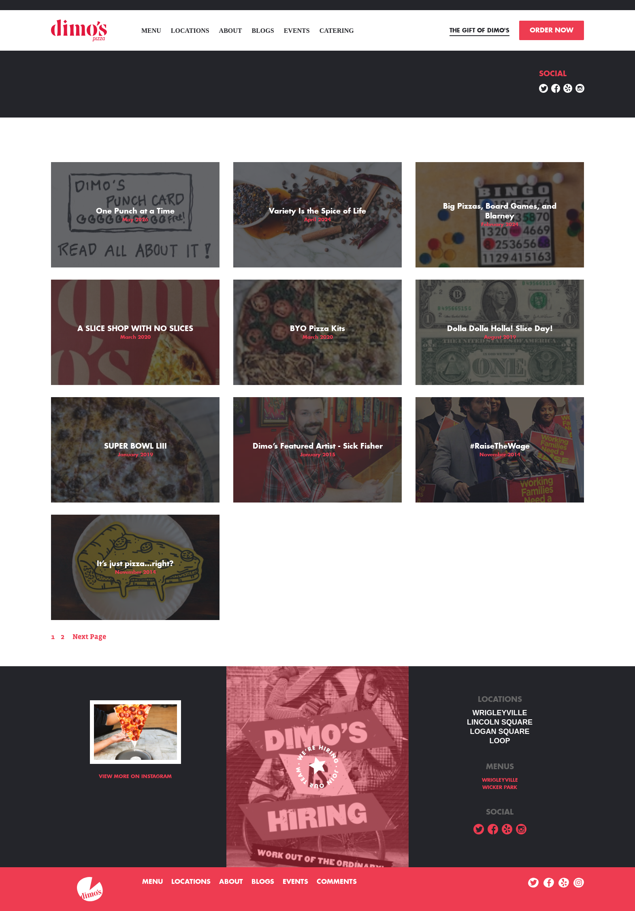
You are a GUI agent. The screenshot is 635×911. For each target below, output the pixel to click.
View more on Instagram (135, 776)
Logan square (499, 731)
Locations (190, 30)
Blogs (263, 30)
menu (151, 30)
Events (297, 30)
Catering (337, 30)
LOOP (499, 741)
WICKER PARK (499, 787)
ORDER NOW (551, 30)
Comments (337, 882)
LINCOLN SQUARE (500, 722)
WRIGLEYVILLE (500, 713)
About (230, 30)
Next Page (89, 637)
